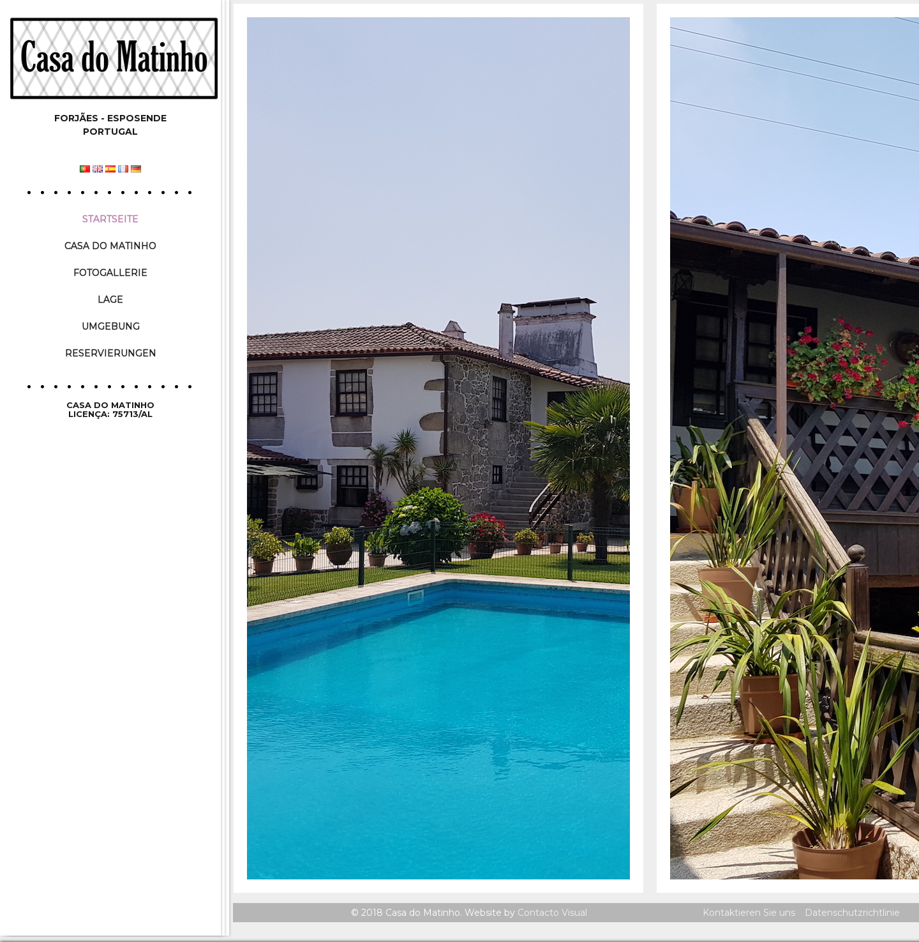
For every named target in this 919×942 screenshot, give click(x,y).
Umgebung (111, 326)
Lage (110, 299)
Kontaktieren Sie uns (749, 912)
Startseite (110, 219)
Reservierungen (110, 353)
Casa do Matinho (110, 246)
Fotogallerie (110, 272)
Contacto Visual (552, 912)
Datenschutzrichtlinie (852, 912)
